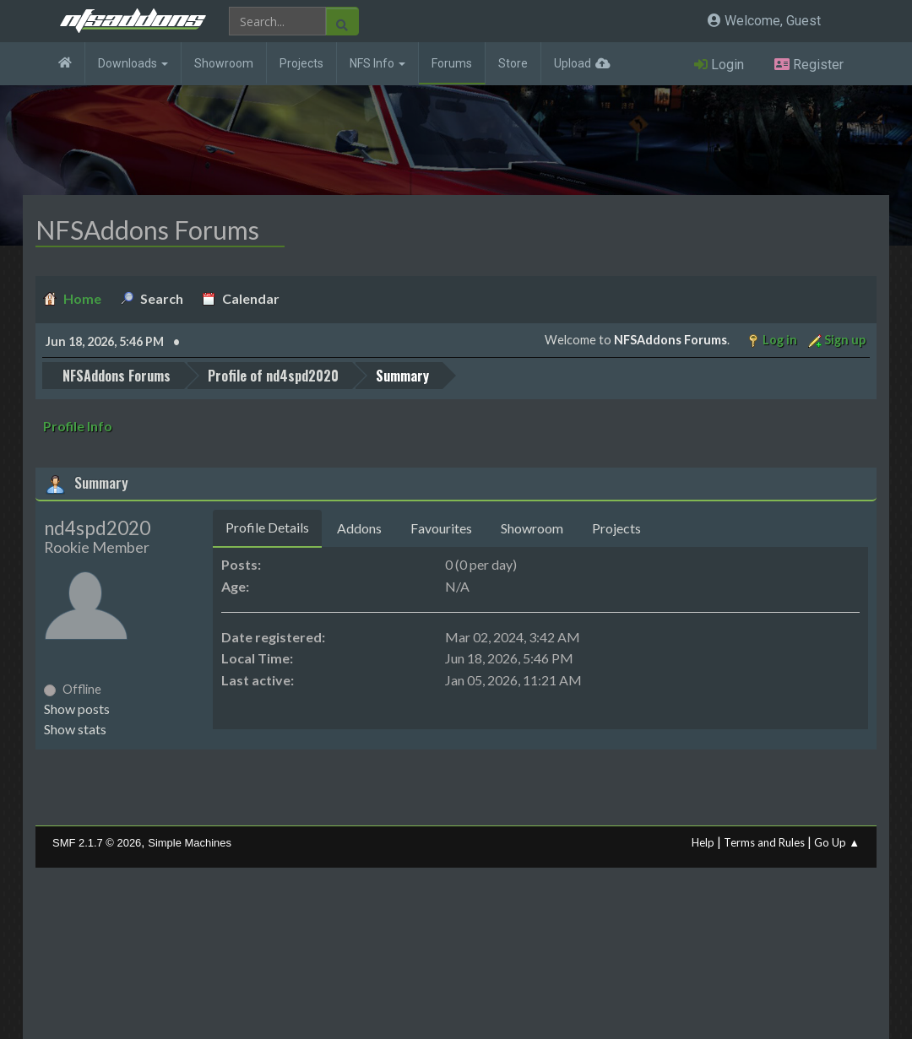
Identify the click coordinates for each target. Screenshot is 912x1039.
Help (703, 842)
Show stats (75, 729)
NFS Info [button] (377, 63)
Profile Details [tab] (267, 527)
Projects (301, 63)
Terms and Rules (764, 842)
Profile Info (77, 426)
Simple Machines (189, 842)
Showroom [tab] (532, 528)
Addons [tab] (359, 528)
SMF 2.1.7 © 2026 (96, 842)
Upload (572, 63)
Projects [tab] (616, 528)
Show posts (77, 709)
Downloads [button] (133, 63)
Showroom (223, 63)
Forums (452, 63)
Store (513, 63)
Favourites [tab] (441, 528)
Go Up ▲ (837, 842)
